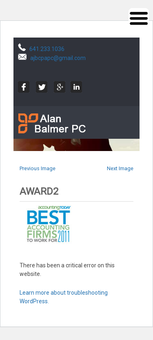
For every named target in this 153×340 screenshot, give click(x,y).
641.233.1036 (46, 49)
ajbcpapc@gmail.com (58, 58)
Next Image (120, 168)
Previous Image (37, 168)
